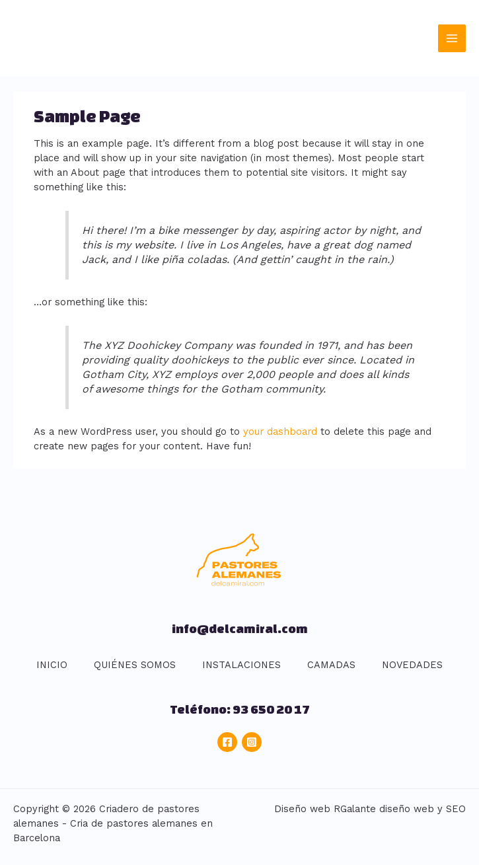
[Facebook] (227, 742)
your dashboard (280, 431)
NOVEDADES (412, 665)
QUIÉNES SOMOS (135, 665)
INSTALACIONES (241, 665)
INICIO (51, 665)
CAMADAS (331, 665)
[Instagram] (252, 742)
